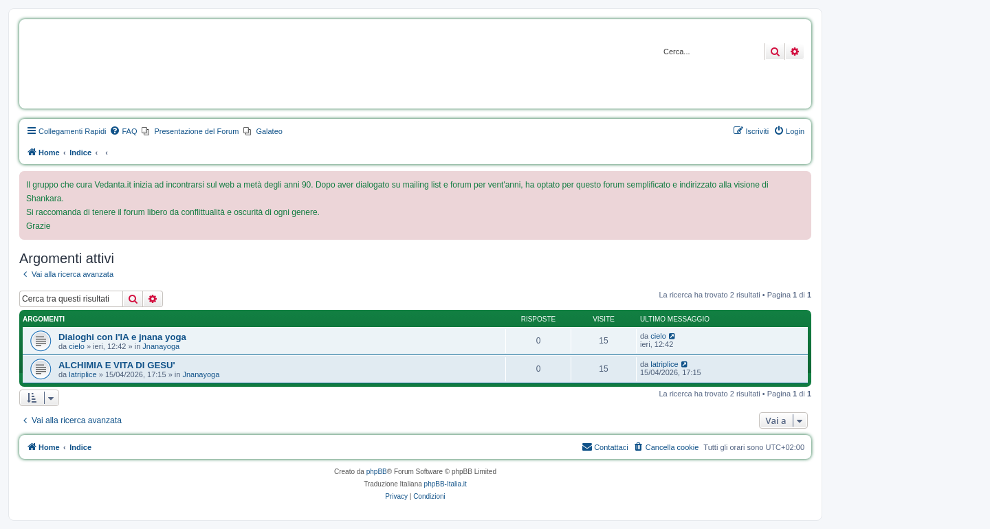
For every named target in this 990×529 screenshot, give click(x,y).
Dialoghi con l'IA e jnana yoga (122, 337)
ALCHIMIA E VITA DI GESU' (116, 365)
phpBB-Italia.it (445, 484)
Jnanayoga (160, 346)
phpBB (376, 471)
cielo (77, 346)
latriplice (82, 374)
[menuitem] (123, 131)
